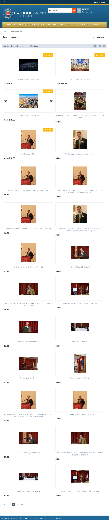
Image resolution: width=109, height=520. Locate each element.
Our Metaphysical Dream (80, 378)
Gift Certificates (55, 24)
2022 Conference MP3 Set (80, 79)
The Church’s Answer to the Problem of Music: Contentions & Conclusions (28, 304)
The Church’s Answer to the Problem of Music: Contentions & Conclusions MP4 (80, 454)
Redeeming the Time (28, 378)
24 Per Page (34, 46)
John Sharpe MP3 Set (28, 154)
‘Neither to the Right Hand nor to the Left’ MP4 (80, 491)
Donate (95, 24)
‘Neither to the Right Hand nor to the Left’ (80, 303)
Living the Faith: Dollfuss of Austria (28, 267)
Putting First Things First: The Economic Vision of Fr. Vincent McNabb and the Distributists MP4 (28, 415)
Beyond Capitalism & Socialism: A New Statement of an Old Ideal (80, 117)
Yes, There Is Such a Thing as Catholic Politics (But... (28, 190)
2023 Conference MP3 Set (28, 116)
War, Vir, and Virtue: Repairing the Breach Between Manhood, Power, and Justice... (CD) (80, 230)
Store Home (9, 24)
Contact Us (72, 24)
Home (5, 32)
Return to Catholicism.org (31, 24)
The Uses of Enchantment (28, 342)
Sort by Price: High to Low (14, 46)
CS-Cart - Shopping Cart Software (50, 518)
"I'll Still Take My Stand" (80, 267)
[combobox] (60, 10)
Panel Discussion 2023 (80, 342)
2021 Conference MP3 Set (28, 79)
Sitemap (84, 24)
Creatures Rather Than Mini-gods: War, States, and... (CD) (28, 229)
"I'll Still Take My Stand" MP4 (28, 453)
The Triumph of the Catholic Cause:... (80, 154)
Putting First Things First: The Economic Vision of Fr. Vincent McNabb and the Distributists (80, 191)
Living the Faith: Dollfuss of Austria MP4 (80, 414)
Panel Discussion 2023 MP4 (28, 491)
